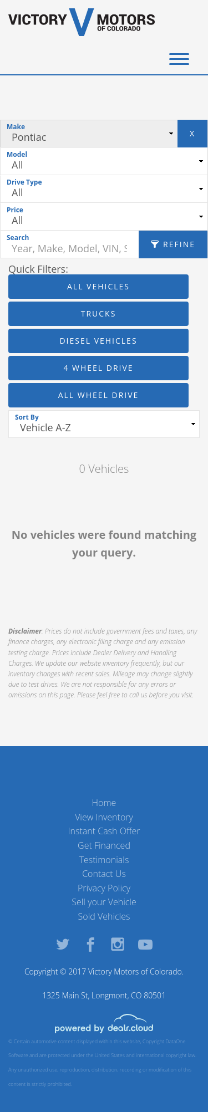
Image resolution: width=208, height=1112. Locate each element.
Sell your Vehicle (104, 902)
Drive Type (24, 182)
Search (18, 237)
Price (15, 210)
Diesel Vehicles (98, 340)
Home (104, 803)
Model (17, 154)
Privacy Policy (104, 888)
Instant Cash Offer (104, 831)
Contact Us (104, 874)
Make (16, 126)
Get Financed (104, 845)
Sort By (27, 417)
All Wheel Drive (98, 395)
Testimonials (104, 860)
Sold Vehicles (104, 916)
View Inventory (104, 817)
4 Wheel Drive (98, 368)
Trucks (98, 313)
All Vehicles (98, 286)
